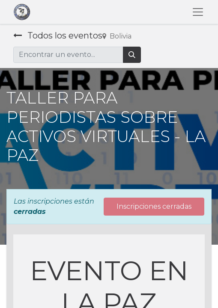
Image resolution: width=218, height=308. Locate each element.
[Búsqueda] (132, 55)
